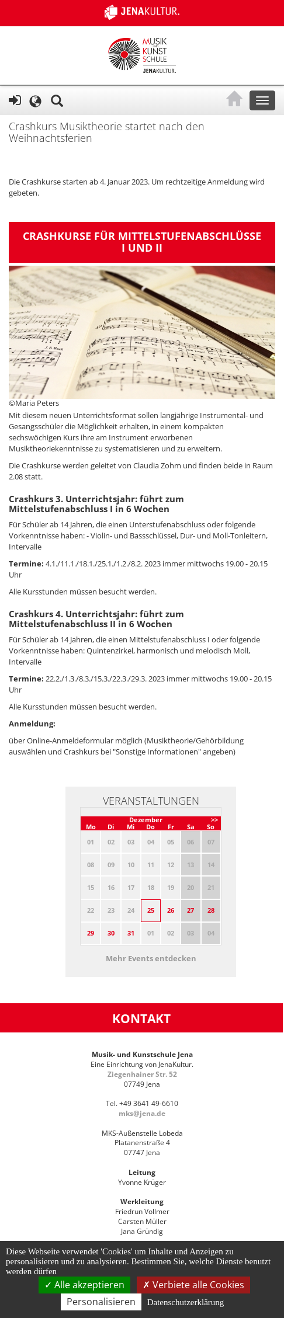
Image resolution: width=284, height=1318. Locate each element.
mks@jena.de (142, 1113)
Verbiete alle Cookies (193, 1284)
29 (90, 932)
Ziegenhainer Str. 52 (142, 1074)
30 (111, 932)
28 (210, 910)
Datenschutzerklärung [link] (185, 1302)
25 (150, 910)
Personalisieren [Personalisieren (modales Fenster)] (101, 1301)
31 (130, 932)
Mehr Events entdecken (151, 958)
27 (190, 910)
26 (170, 910)
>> (214, 819)
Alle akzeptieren (84, 1284)
